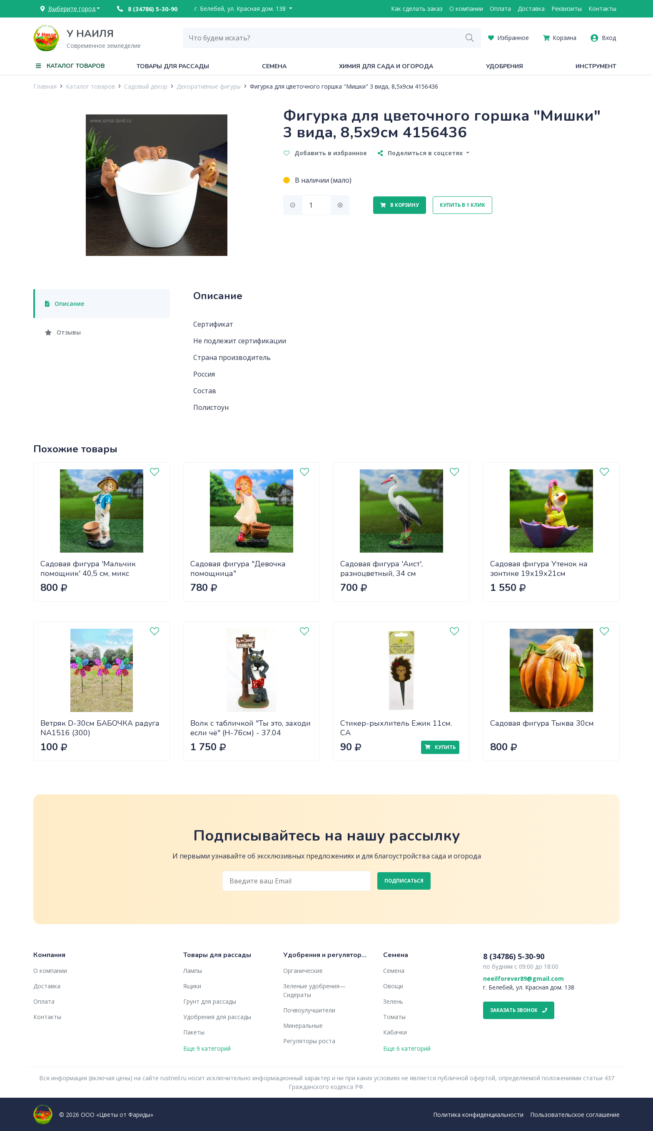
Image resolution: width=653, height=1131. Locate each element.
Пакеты (193, 1032)
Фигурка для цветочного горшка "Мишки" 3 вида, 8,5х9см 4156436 (344, 86)
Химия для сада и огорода (386, 66)
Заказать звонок (518, 1010)
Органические (303, 971)
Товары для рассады (173, 66)
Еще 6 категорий (407, 1048)
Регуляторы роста (309, 1041)
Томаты (394, 1017)
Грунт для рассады (209, 1001)
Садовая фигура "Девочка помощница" (238, 568)
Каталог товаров (90, 86)
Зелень (393, 1001)
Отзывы (63, 332)
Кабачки (395, 1032)
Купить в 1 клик (462, 205)
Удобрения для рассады (217, 1017)
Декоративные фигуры (209, 86)
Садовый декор (145, 86)
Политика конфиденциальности (478, 1115)
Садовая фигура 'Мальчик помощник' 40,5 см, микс (88, 568)
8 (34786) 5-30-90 (147, 9)
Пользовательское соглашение (575, 1115)
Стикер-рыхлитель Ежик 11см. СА (396, 728)
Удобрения (504, 66)
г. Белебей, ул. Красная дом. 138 (240, 8)
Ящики (192, 986)
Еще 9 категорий (207, 1048)
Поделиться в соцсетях (421, 153)
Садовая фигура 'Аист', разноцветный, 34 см (381, 568)
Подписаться (404, 881)
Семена (274, 66)
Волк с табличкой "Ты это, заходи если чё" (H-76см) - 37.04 (250, 728)
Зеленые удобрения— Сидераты (314, 990)
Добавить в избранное (325, 153)
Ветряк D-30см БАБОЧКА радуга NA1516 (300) (100, 728)
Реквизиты (566, 8)
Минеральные (303, 1025)
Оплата (500, 8)
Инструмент (596, 66)
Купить (440, 747)
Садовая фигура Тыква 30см (542, 723)
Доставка (531, 8)
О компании (466, 8)
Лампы (192, 971)
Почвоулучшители (309, 1010)
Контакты (602, 8)
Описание (64, 304)
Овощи (393, 986)
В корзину (399, 205)
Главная (45, 86)
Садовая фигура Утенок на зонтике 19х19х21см (539, 568)
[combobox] (321, 38)
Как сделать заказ (417, 8)
